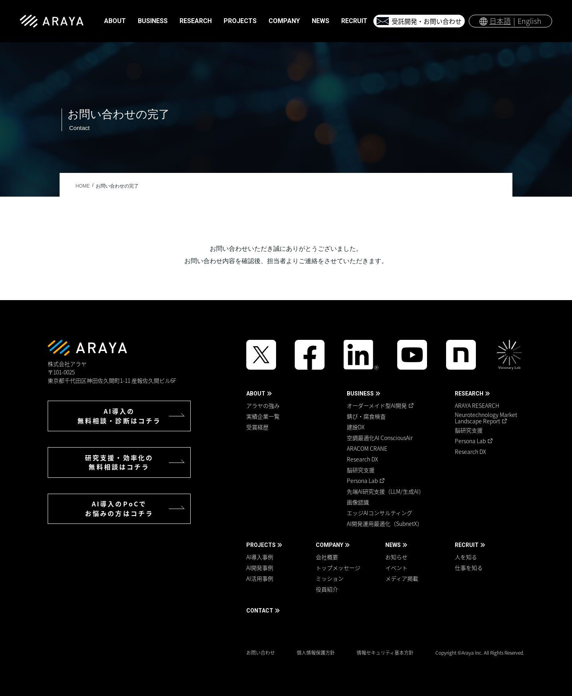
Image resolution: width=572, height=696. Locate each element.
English (529, 21)
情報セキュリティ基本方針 (385, 652)
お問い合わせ (260, 652)
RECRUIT (467, 545)
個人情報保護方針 (316, 652)
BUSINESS (360, 393)
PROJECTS (261, 545)
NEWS (393, 545)
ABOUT (255, 393)
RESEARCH (469, 393)
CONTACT (259, 610)
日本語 (500, 21)
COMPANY (329, 545)
